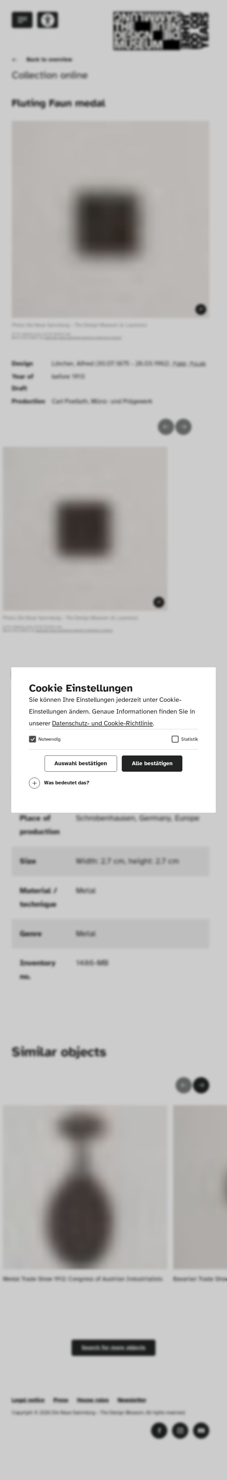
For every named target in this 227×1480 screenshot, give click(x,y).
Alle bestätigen (152, 763)
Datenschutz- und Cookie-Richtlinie (102, 723)
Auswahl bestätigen (80, 763)
